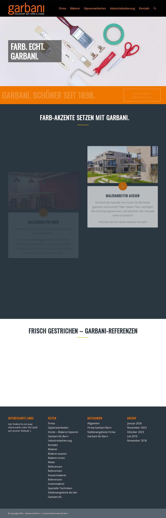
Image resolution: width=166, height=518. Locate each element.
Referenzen (55, 466)
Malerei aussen (57, 453)
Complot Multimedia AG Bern (55, 513)
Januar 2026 (134, 423)
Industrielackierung (60, 440)
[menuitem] (62, 8)
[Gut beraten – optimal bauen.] (139, 95)
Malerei (52, 449)
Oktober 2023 (135, 432)
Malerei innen (56, 458)
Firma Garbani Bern (99, 427)
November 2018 (137, 440)
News (51, 462)
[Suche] (155, 8)
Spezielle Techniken (60, 488)
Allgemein (93, 423)
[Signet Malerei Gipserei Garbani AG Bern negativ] (26, 9)
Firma (51, 423)
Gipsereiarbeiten (58, 427)
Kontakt (53, 445)
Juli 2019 (132, 436)
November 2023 (137, 427)
